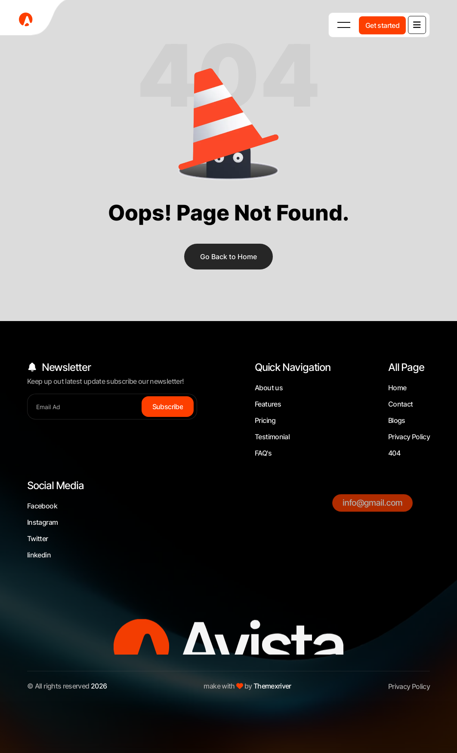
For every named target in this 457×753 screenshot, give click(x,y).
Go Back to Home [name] (228, 256)
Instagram (42, 522)
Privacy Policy (409, 436)
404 (394, 453)
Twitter (37, 538)
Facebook (42, 506)
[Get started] (382, 25)
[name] (417, 25)
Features (268, 404)
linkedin (39, 555)
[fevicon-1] (34, 19)
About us (269, 387)
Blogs (396, 420)
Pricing (265, 420)
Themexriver (272, 686)
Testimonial (272, 436)
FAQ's (263, 453)
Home (397, 387)
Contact (400, 404)
